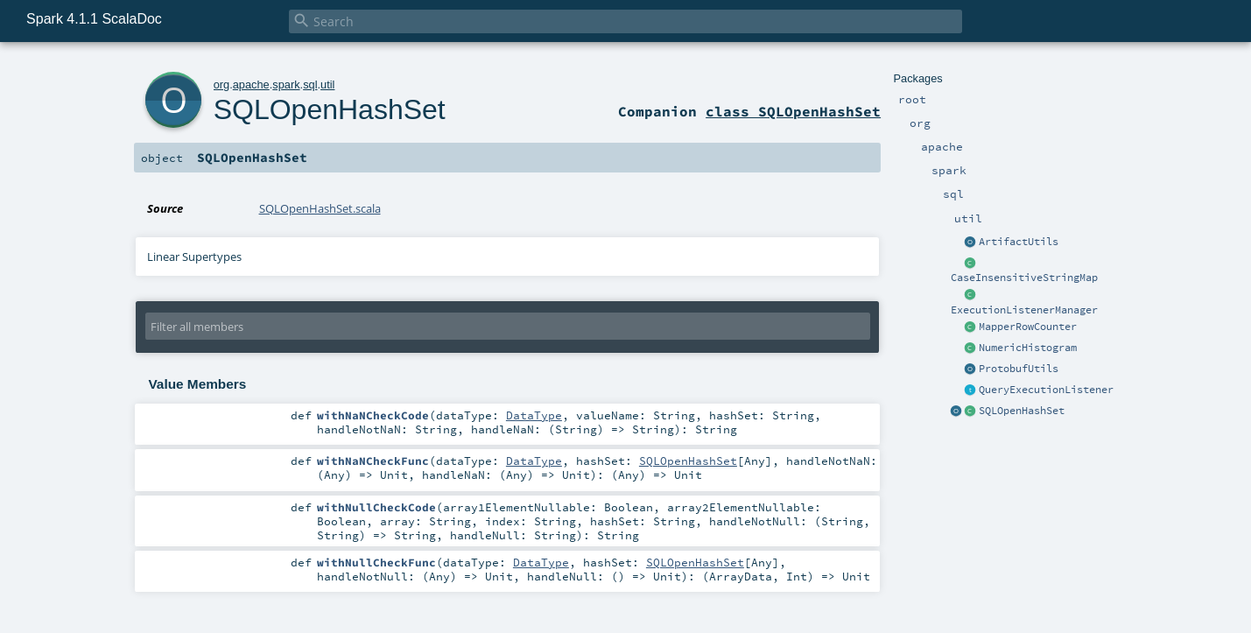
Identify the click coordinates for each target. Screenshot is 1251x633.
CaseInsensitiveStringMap (1024, 277)
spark (285, 84)
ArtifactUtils (1018, 242)
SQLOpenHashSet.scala (320, 208)
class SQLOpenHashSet (793, 111)
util (327, 84)
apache (251, 84)
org (222, 84)
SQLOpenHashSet (1022, 410)
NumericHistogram (1028, 347)
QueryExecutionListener (1046, 389)
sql (310, 84)
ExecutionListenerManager (1024, 310)
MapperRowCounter (1028, 326)
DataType (534, 415)
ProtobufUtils (1018, 368)
